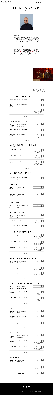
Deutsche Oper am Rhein (6, 2)
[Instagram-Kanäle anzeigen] (26, 387)
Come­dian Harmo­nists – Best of (24, 283)
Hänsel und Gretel (18, 212)
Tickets (42, 2)
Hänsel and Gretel (22, 52)
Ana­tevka (14, 357)
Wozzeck (21, 51)
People (3, 34)
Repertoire (16, 62)
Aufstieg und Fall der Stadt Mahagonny (22, 146)
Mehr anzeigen (26, 116)
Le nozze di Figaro (32, 51)
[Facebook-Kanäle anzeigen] (23, 387)
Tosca (36, 50)
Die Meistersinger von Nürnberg (24, 258)
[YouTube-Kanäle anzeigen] (29, 387)
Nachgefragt (21, 157)
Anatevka (24, 54)
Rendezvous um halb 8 (20, 173)
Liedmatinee (15, 202)
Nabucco (26, 53)
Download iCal (42, 100)
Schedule (37, 2)
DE (48, 2)
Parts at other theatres (18, 64)
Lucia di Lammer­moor (19, 96)
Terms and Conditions (37, 391)
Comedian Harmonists (33, 52)
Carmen (34, 54)
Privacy (31, 391)
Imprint (21, 391)
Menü (51, 2)
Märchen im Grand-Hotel (21, 232)
